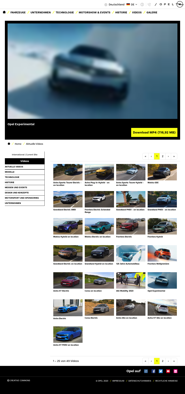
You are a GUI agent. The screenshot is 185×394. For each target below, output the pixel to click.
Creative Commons (18, 380)
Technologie (65, 12)
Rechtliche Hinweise (166, 381)
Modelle (9, 171)
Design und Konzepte (17, 192)
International (18, 154)
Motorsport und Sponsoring (22, 197)
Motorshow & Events (94, 12)
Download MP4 (154, 132)
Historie (9, 182)
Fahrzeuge (18, 12)
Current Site (31, 154)
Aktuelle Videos (14, 166)
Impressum (118, 381)
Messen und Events (16, 187)
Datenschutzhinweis (139, 381)
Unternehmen (41, 12)
